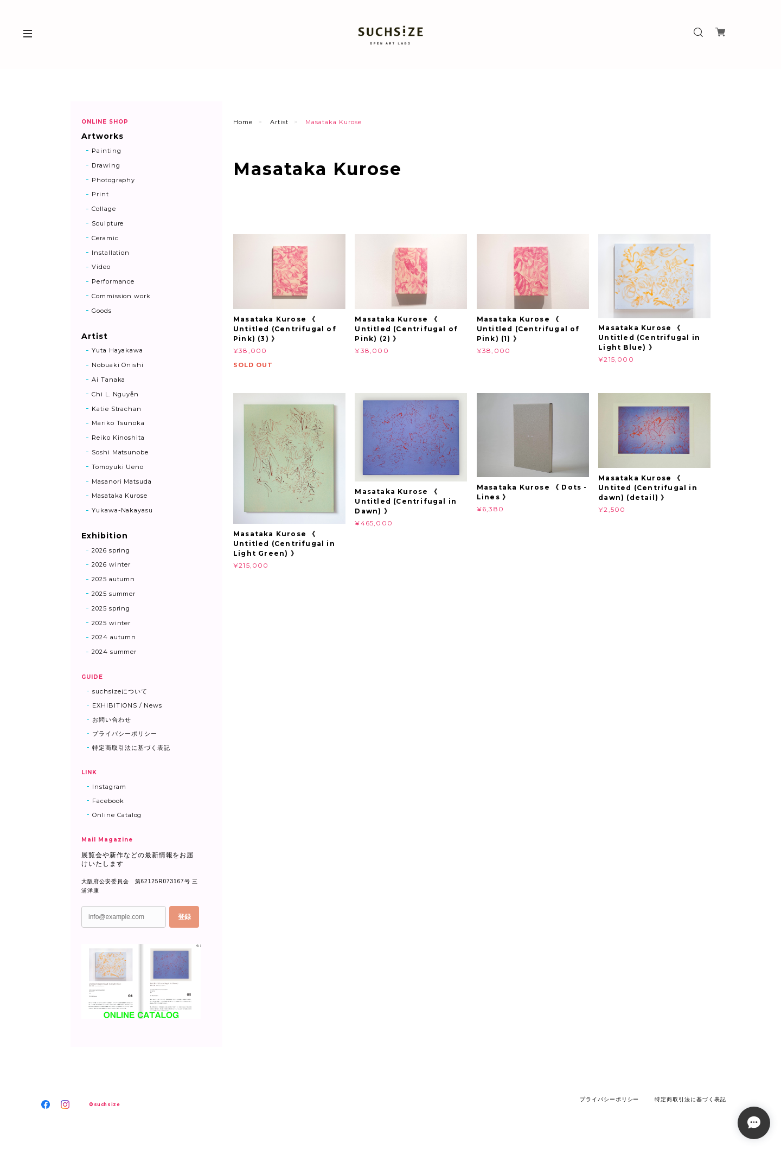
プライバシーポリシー (124, 733)
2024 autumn (114, 637)
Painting (106, 151)
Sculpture (108, 223)
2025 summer (114, 594)
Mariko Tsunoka (118, 423)
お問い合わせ (111, 719)
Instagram (109, 787)
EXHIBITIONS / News (127, 705)
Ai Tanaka (109, 379)
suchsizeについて (120, 691)
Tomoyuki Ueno (118, 467)
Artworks (102, 136)
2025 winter (111, 623)
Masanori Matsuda (122, 481)
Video (101, 267)
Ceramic (105, 238)
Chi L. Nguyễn (115, 394)
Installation (111, 252)
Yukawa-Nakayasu (122, 510)
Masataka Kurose (120, 496)
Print (100, 194)
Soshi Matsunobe (120, 452)
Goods (102, 310)
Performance (113, 281)
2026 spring (111, 550)
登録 (184, 917)
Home (243, 122)
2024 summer (114, 652)
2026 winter (111, 565)
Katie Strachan (117, 409)
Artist (279, 122)
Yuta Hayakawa (117, 351)
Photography (114, 180)
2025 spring (111, 608)
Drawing (106, 165)
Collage (104, 209)
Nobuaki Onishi (118, 365)
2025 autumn (114, 579)
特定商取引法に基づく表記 (131, 747)
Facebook (108, 801)
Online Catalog (117, 815)
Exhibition (104, 536)
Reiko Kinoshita (118, 437)
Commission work (121, 296)
